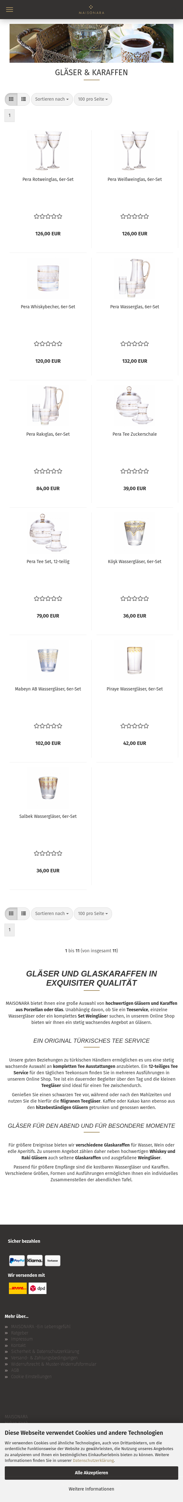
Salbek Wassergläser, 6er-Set (48, 816)
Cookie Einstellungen (31, 1376)
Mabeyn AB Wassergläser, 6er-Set (48, 689)
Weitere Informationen (91, 1489)
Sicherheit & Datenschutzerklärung (45, 1351)
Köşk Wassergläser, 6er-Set (134, 561)
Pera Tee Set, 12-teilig (48, 561)
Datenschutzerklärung (93, 1460)
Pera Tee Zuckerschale (135, 434)
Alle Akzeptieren (91, 1473)
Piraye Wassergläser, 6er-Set (135, 689)
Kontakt (18, 1345)
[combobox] (52, 99)
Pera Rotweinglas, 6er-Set (48, 179)
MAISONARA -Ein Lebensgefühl (41, 1326)
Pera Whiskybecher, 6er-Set (48, 307)
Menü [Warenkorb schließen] (9, 9)
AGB (15, 1370)
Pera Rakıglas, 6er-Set (48, 434)
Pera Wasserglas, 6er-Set (134, 307)
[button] (11, 99)
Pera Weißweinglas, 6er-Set (135, 179)
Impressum (22, 1339)
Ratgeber (19, 1333)
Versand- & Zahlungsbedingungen (44, 1358)
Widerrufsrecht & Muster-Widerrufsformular (53, 1364)
